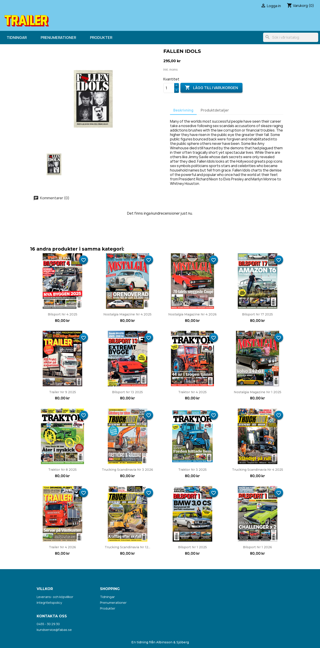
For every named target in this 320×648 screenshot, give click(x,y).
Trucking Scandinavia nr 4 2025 (257, 470)
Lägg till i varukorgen (211, 88)
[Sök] (290, 37)
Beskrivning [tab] (183, 110)
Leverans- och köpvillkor (55, 597)
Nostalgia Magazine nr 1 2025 (257, 392)
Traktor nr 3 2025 (192, 470)
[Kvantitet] (169, 88)
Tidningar (17, 37)
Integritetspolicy (49, 602)
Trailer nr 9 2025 (62, 392)
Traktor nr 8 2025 (62, 470)
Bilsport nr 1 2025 (192, 547)
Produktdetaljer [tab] (215, 110)
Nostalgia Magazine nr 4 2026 (192, 314)
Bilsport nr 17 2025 (257, 314)
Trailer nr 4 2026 (62, 547)
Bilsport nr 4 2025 (62, 314)
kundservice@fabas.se (54, 630)
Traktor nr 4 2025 (192, 392)
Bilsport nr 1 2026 (257, 547)
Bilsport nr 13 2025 (127, 392)
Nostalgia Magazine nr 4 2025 (127, 314)
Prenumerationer (58, 37)
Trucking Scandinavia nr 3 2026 (127, 470)
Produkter (101, 37)
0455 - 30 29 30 (48, 624)
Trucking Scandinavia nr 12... (127, 547)
